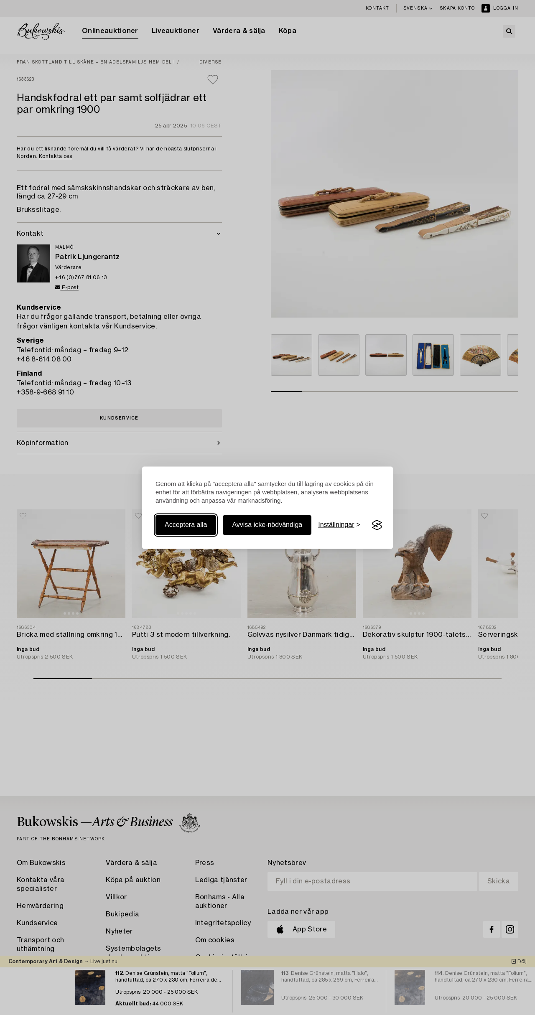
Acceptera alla (186, 525)
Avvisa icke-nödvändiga (267, 525)
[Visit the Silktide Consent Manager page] (377, 525)
